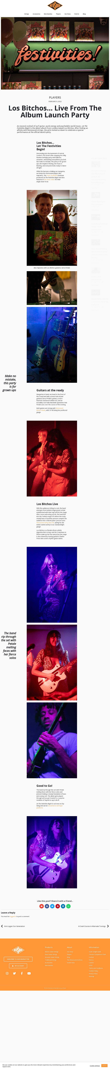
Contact (91, 957)
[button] (18, 959)
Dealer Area (71, 963)
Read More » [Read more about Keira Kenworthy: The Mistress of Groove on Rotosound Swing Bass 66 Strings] (95, 183)
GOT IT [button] (104, 1065)
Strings (26, 14)
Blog (84, 14)
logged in (13, 916)
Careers (91, 963)
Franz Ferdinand (52, 175)
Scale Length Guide (95, 952)
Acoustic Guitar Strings (52, 957)
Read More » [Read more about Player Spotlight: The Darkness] (95, 205)
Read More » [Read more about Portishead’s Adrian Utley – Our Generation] (95, 230)
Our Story (68, 14)
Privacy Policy (93, 974)
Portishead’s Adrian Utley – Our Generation (99, 221)
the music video (49, 179)
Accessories (36, 14)
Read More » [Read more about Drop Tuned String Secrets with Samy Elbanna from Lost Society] (95, 258)
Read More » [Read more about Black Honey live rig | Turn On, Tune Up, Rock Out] (95, 305)
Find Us (76, 14)
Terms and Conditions (96, 968)
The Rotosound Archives (74, 960)
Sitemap (91, 976)
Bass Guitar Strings (51, 954)
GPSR (90, 965)
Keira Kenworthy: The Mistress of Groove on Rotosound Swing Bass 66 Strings (98, 171)
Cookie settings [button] (95, 1066)
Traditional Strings (50, 960)
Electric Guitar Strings (51, 952)
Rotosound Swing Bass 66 (45, 523)
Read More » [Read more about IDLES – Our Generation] (95, 280)
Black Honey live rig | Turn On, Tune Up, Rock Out (99, 297)
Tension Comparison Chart (97, 954)
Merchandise (48, 14)
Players (58, 14)
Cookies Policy (93, 971)
